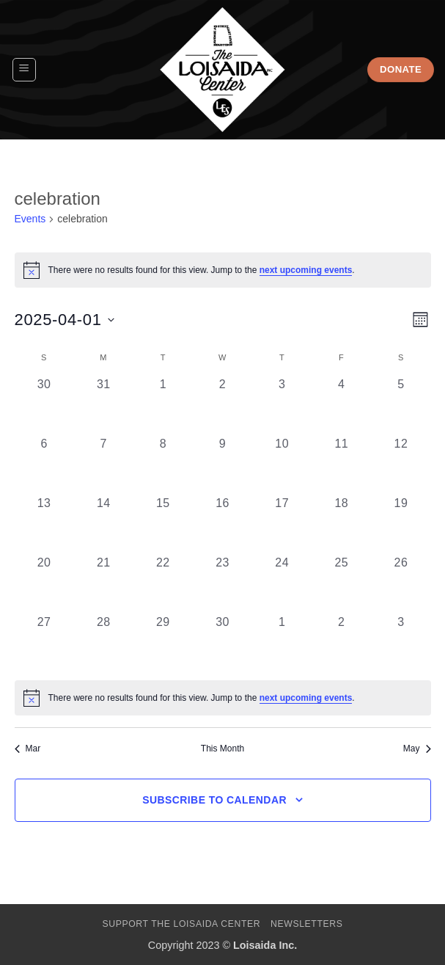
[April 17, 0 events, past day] (282, 524)
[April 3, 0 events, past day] (282, 405)
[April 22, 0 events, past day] (163, 583)
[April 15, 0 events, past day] (163, 524)
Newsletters (307, 924)
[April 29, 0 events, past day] (163, 643)
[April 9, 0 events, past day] (222, 465)
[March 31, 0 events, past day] (103, 405)
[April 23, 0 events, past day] (222, 583)
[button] (24, 69)
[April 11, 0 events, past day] (341, 465)
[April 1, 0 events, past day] (163, 405)
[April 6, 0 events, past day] (44, 465)
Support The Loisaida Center (181, 924)
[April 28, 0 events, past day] (103, 643)
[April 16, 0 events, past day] (222, 524)
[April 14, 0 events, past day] (103, 524)
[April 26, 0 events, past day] (400, 583)
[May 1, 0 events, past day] (282, 643)
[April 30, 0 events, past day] (222, 643)
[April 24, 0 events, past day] (282, 583)
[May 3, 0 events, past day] (400, 643)
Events (30, 219)
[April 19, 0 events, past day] (400, 524)
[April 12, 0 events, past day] (400, 465)
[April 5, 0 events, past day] (400, 405)
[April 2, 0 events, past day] (222, 405)
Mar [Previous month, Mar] (28, 748)
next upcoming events (306, 270)
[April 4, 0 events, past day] (341, 405)
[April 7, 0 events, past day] (103, 465)
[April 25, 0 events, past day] (341, 583)
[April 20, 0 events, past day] (44, 583)
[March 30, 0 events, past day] (44, 405)
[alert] (223, 697)
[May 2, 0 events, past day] (341, 643)
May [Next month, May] (417, 748)
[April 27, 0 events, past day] (44, 643)
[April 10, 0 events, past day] (282, 465)
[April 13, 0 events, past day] (44, 524)
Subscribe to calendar (214, 800)
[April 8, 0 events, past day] (163, 465)
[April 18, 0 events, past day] (341, 524)
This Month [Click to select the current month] (222, 748)
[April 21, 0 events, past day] (103, 583)
